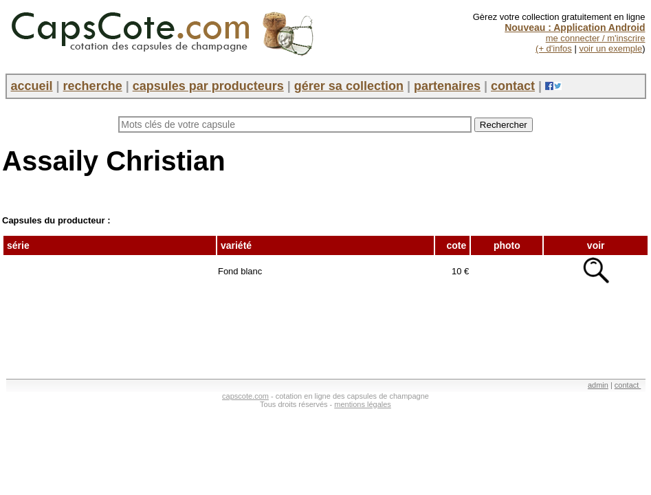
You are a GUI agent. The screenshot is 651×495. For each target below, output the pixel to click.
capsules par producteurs (208, 86)
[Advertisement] (252, 327)
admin (598, 385)
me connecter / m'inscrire (596, 38)
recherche (92, 86)
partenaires (447, 86)
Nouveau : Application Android (575, 27)
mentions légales (362, 404)
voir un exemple (610, 48)
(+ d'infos (554, 48)
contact (513, 86)
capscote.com (245, 396)
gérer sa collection (349, 86)
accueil (32, 86)
